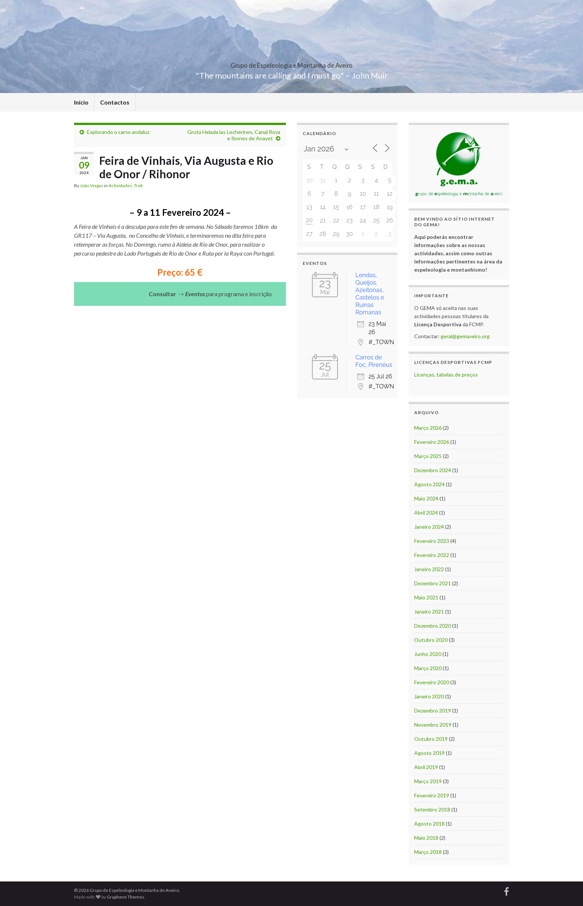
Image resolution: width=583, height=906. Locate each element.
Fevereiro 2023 (431, 541)
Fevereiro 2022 (431, 555)
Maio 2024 (426, 498)
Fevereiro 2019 (431, 795)
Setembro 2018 (432, 809)
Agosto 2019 (429, 753)
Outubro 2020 (431, 640)
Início (81, 102)
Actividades (120, 185)
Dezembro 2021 (432, 583)
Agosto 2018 (429, 823)
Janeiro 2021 (429, 611)
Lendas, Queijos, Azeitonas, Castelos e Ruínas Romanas (369, 294)
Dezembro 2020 (432, 625)
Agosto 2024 (429, 484)
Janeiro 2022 (429, 569)
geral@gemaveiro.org (465, 336)
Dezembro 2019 (432, 710)
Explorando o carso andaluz (118, 132)
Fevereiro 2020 (431, 682)
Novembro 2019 (432, 724)
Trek (138, 185)
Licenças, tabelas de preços (446, 374)
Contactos (114, 102)
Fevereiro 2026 (431, 442)
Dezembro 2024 (432, 470)
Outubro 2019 (431, 739)
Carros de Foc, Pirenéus (373, 361)
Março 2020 (428, 668)
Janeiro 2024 (429, 527)
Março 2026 (428, 428)
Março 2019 (428, 781)
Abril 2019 (426, 767)
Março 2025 (428, 456)
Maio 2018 (426, 838)
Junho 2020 (427, 654)
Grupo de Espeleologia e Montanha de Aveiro (291, 63)
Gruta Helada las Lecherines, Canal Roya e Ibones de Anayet (233, 135)
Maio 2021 (426, 597)
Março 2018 (428, 852)
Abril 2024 (426, 512)
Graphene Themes (125, 897)
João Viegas (91, 185)
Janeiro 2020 (429, 696)
